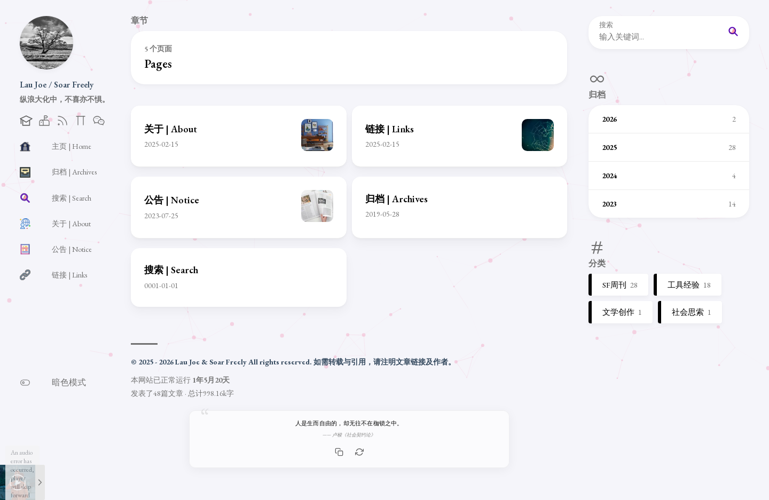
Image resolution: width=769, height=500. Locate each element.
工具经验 (689, 285)
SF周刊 (620, 285)
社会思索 (691, 312)
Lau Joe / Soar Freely (56, 84)
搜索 (606, 25)
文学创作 (622, 312)
